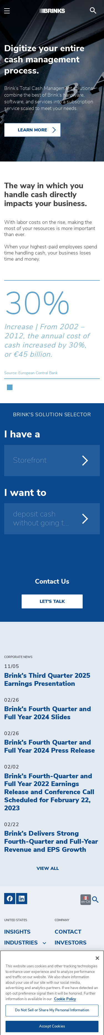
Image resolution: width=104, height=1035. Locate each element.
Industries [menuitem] (21, 942)
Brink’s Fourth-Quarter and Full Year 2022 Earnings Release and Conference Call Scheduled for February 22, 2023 (49, 792)
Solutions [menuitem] (24, 953)
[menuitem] (93, 10)
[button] (9, 384)
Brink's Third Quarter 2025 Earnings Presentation (47, 679)
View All (48, 868)
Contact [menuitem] (68, 932)
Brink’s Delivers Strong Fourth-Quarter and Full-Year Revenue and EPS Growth (51, 841)
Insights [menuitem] (17, 932)
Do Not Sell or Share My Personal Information (52, 1014)
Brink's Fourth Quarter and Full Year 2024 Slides (47, 713)
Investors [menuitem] (71, 943)
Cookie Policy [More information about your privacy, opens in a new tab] (65, 1003)
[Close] (97, 962)
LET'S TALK (52, 601)
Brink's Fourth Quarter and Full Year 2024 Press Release (49, 746)
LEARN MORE (32, 130)
